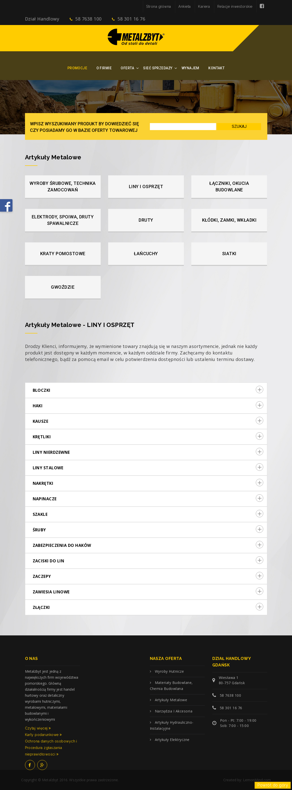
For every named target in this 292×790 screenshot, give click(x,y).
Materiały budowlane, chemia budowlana (171, 685)
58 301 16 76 (128, 19)
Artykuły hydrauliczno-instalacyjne (172, 725)
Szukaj (239, 126)
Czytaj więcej (38, 728)
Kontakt (216, 68)
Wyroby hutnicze (169, 671)
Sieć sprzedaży (157, 68)
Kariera (204, 7)
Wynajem (190, 68)
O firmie (104, 68)
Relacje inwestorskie (235, 7)
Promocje (77, 68)
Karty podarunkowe (43, 735)
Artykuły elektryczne (172, 739)
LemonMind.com (257, 779)
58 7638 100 (85, 19)
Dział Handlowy (42, 19)
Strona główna (158, 7)
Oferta (127, 68)
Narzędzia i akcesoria (173, 711)
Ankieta (184, 7)
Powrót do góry (272, 785)
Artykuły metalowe (171, 699)
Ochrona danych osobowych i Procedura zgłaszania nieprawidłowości (51, 747)
